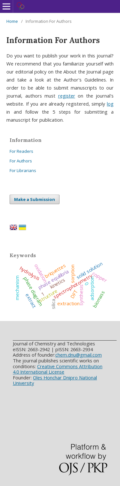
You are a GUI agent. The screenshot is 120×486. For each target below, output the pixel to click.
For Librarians (23, 170)
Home (12, 21)
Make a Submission (34, 199)
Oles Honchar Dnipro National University (55, 380)
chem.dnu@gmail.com (78, 354)
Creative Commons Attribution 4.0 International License (57, 369)
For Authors (21, 161)
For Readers (21, 151)
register (66, 95)
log (110, 103)
